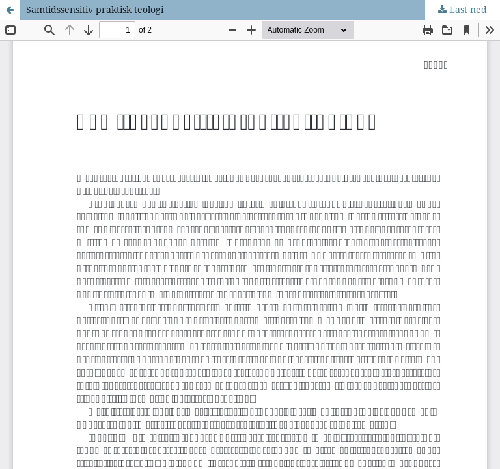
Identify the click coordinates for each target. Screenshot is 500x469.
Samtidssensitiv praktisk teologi (94, 9)
